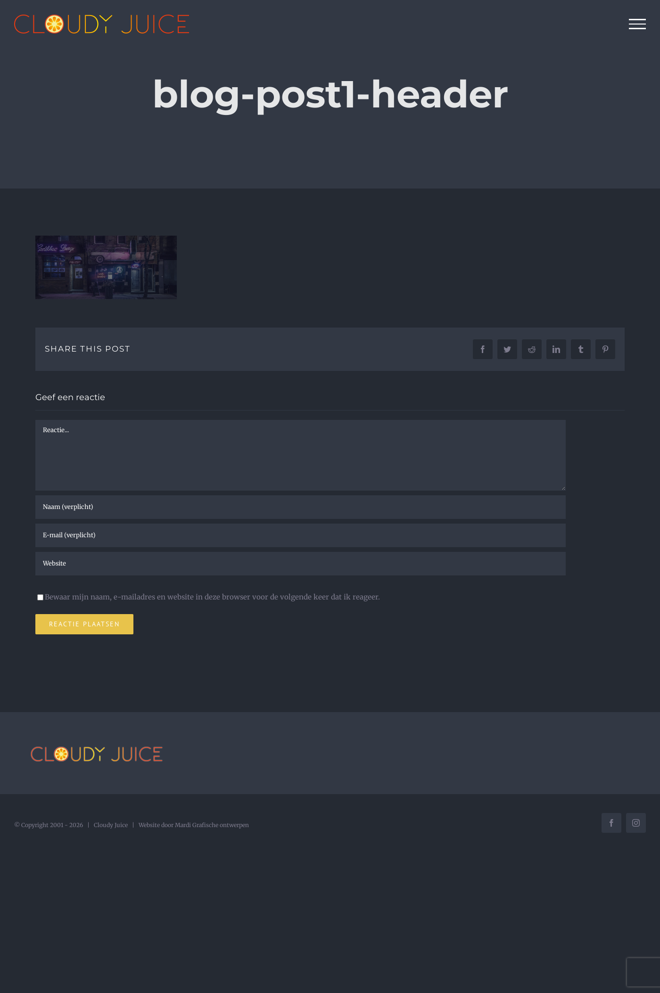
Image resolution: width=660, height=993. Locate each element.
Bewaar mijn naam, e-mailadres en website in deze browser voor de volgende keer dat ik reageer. (212, 596)
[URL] (300, 563)
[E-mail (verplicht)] (300, 535)
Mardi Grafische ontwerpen (212, 825)
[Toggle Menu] (637, 24)
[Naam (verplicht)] (300, 507)
